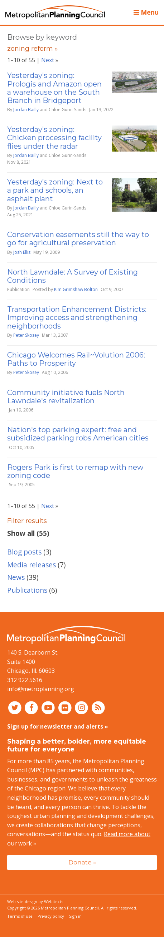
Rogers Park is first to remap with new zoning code (75, 471)
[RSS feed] (98, 707)
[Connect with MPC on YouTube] (48, 707)
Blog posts (24, 552)
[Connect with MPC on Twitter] (15, 707)
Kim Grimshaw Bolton (76, 289)
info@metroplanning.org (40, 689)
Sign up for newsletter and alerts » (57, 726)
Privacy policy (51, 916)
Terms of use (20, 916)
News (16, 577)
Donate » (82, 862)
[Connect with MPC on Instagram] (82, 707)
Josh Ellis (21, 252)
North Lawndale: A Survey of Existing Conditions (72, 276)
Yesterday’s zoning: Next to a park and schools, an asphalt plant (55, 190)
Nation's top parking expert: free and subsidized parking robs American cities (78, 433)
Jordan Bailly (26, 110)
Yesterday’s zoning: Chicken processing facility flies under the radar (54, 137)
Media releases (31, 564)
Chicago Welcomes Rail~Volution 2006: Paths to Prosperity (76, 359)
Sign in (75, 916)
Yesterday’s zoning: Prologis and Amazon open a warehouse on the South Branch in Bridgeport (54, 88)
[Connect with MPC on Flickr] (65, 707)
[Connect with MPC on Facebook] (32, 707)
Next (47, 60)
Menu (146, 12)
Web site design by (35, 901)
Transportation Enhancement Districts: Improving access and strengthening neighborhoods (76, 317)
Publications (27, 590)
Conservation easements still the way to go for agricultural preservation (78, 238)
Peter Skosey (26, 335)
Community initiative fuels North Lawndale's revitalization (66, 396)
